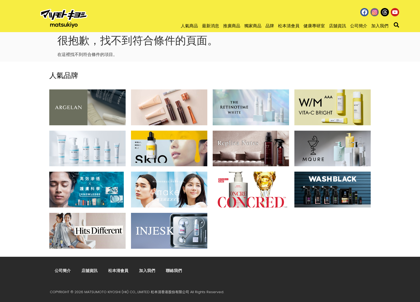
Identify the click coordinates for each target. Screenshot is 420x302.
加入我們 (379, 25)
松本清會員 (288, 25)
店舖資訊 (337, 25)
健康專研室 (314, 25)
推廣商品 (231, 25)
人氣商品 (189, 25)
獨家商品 (252, 25)
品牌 (269, 25)
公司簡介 (358, 25)
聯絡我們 (174, 270)
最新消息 (210, 25)
